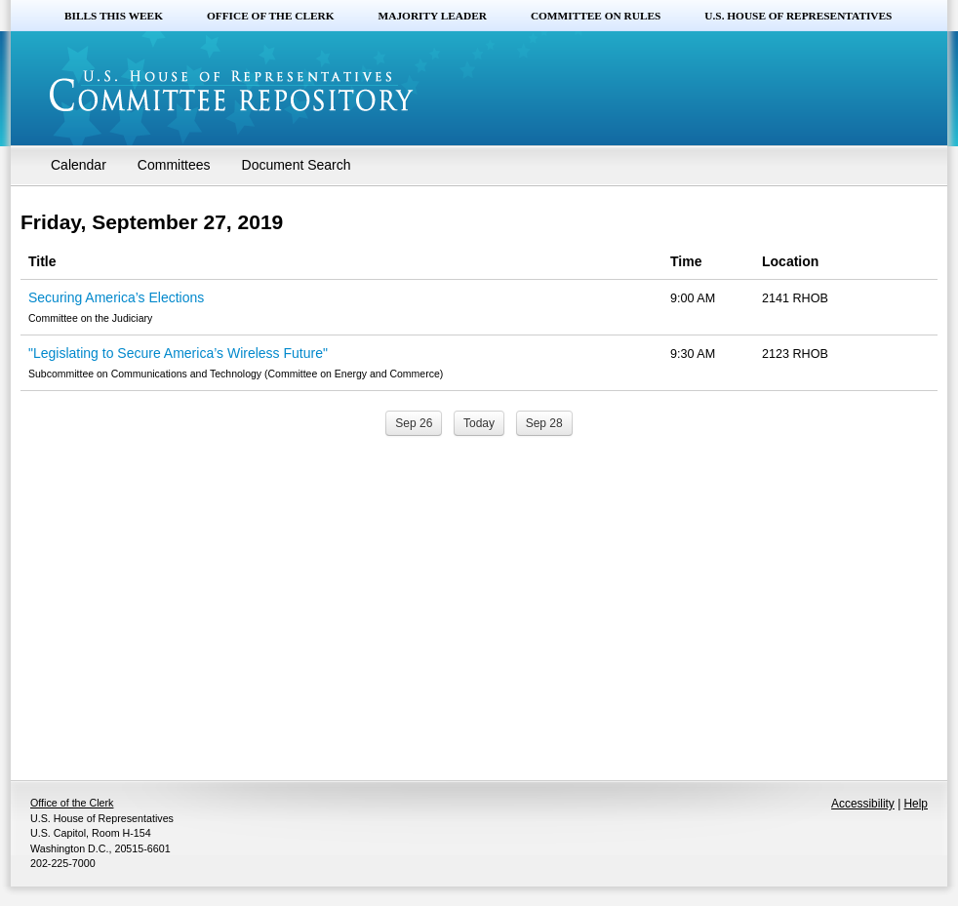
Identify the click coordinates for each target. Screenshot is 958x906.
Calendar (78, 165)
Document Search (296, 165)
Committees (174, 165)
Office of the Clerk (271, 15)
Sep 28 (544, 423)
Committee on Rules (595, 15)
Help (916, 803)
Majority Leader (433, 15)
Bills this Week (113, 15)
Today (479, 423)
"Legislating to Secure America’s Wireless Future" (178, 353)
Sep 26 (413, 423)
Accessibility (863, 803)
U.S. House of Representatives (798, 15)
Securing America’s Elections (116, 297)
